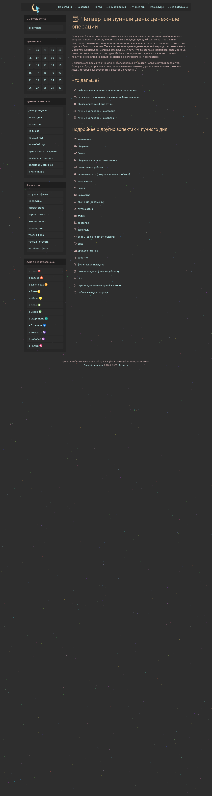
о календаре (36, 171)
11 (30, 65)
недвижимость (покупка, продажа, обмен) (104, 174)
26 (30, 87)
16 (30, 72)
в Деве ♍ (34, 305)
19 (52, 72)
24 (52, 80)
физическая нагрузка (91, 264)
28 (45, 87)
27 (37, 87)
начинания (84, 139)
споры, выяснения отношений (96, 236)
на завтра (34, 124)
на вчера (33, 130)
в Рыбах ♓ (35, 345)
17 (37, 72)
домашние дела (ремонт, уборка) (98, 271)
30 (59, 87)
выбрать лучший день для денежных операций (107, 90)
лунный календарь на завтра (96, 117)
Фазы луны (157, 6)
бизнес (82, 153)
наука (81, 188)
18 (45, 72)
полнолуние (35, 228)
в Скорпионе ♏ (38, 318)
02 (37, 50)
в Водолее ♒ (36, 339)
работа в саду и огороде (93, 292)
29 (52, 87)
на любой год (36, 144)
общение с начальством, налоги (97, 160)
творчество (85, 181)
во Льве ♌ (35, 298)
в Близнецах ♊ (38, 284)
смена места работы (90, 167)
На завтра (83, 6)
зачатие (83, 257)
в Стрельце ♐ (37, 325)
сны (80, 278)
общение (83, 146)
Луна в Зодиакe (178, 6)
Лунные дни (138, 6)
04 (52, 50)
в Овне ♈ (34, 271)
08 (45, 57)
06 (30, 57)
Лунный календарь (93, 365)
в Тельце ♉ (35, 277)
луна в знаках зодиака (42, 151)
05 (59, 50)
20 (59, 72)
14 (52, 65)
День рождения (116, 6)
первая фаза (36, 207)
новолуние (35, 200)
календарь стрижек (40, 164)
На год (98, 6)
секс (80, 243)
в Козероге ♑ (37, 332)
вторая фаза (36, 221)
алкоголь (83, 229)
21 (30, 80)
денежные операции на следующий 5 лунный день (109, 97)
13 (45, 65)
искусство (84, 195)
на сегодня (35, 117)
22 (37, 80)
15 (59, 65)
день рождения (38, 110)
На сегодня (65, 6)
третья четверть (38, 241)
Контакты (123, 365)
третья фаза (36, 234)
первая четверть (38, 214)
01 (30, 50)
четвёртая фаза (38, 248)
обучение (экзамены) (91, 201)
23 (45, 80)
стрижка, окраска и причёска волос (100, 285)
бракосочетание (88, 250)
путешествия (86, 208)
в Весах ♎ (35, 311)
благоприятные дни (40, 158)
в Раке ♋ (34, 291)
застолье (83, 222)
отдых (81, 215)
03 (45, 50)
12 (37, 65)
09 (52, 57)
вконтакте (34, 27)
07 (37, 57)
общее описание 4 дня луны (95, 104)
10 (59, 57)
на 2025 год (35, 137)
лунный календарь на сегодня (96, 111)
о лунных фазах (38, 194)
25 (59, 80)
